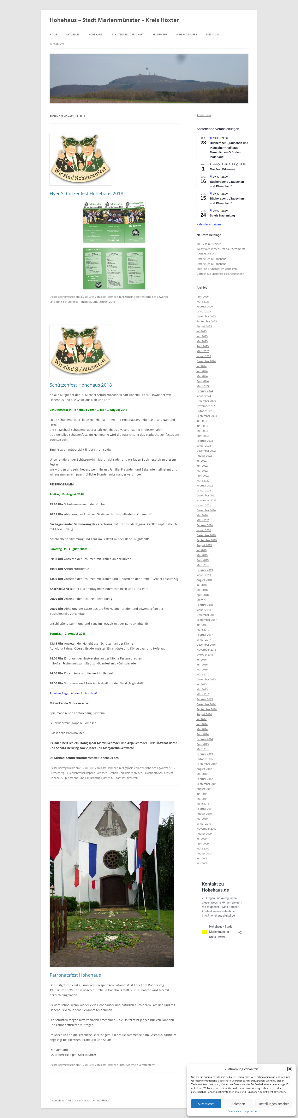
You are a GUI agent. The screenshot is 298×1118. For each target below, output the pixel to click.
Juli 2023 (202, 421)
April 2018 (203, 595)
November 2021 (206, 500)
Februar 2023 (205, 441)
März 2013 (203, 749)
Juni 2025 (202, 336)
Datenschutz (235, 1111)
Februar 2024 (205, 391)
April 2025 (203, 346)
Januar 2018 (204, 610)
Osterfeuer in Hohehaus (211, 259)
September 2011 (207, 784)
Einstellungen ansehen (274, 1104)
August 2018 (204, 580)
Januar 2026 (204, 311)
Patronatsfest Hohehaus (75, 975)
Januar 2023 (204, 446)
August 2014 (204, 714)
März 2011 (203, 804)
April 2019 (203, 560)
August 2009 (204, 833)
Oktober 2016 (205, 654)
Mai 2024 (202, 376)
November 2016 (206, 649)
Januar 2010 (204, 823)
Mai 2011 (202, 799)
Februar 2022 (205, 485)
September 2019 (207, 540)
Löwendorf (150, 773)
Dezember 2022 (206, 451)
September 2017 (207, 620)
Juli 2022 (202, 460)
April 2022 (203, 475)
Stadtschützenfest (126, 778)
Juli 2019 (202, 550)
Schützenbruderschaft (128, 34)
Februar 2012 (205, 779)
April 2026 (203, 296)
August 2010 (204, 814)
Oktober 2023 (205, 411)
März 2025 (203, 351)
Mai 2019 (202, 555)
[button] (290, 1069)
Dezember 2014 (206, 704)
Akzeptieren (206, 1104)
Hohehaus (95, 34)
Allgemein (127, 297)
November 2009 (206, 828)
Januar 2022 (204, 490)
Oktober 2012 (205, 759)
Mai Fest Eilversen (222, 169)
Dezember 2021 (206, 495)
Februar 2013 (205, 754)
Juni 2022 (202, 465)
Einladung (56, 302)
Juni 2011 (202, 794)
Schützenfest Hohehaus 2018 (81, 385)
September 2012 (207, 764)
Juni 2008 (202, 858)
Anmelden (204, 115)
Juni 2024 (202, 371)
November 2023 (206, 406)
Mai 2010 (202, 818)
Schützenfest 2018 (104, 302)
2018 (171, 768)
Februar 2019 (205, 570)
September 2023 (207, 416)
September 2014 (207, 709)
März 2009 (203, 848)
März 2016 (203, 674)
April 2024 (203, 381)
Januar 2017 (204, 639)
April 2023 (203, 436)
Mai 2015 (202, 689)
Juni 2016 (202, 664)
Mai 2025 (202, 341)
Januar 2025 (204, 356)
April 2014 (203, 734)
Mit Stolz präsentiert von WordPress (88, 1100)
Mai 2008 (202, 863)
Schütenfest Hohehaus (77, 302)
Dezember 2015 (206, 679)
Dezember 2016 (206, 644)
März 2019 (203, 565)
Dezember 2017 (206, 615)
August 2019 (204, 545)
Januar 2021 (204, 505)
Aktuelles (72, 34)
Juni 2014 (202, 724)
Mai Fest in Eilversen (209, 244)
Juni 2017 (202, 625)
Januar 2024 (204, 396)
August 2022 (204, 455)
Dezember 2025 (206, 316)
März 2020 (203, 520)
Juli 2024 (202, 366)
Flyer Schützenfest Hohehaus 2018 (86, 193)
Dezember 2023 (206, 401)
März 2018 (203, 600)
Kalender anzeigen (209, 224)
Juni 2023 (202, 426)
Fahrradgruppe (186, 34)
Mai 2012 (202, 774)
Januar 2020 (204, 530)
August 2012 (204, 769)
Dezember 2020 (206, 510)
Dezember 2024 (206, 361)
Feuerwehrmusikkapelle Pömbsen (86, 773)
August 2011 (204, 789)
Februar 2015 (205, 699)
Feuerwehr (160, 34)
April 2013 (203, 744)
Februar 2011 (205, 809)
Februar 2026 (205, 306)
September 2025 (207, 321)
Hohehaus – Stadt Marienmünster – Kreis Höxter (114, 20)
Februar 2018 (205, 605)
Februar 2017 (205, 634)
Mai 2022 (202, 470)
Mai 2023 (202, 431)
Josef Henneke (109, 297)
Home (53, 34)
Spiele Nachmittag (222, 215)
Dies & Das (213, 34)
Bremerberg (57, 773)
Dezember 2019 (206, 535)
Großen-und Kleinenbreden (125, 773)
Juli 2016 (202, 659)
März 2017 (203, 630)
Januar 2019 (204, 575)
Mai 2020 (202, 515)
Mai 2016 (202, 669)
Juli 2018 (202, 585)
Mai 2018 (202, 590)
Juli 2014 (202, 719)
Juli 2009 (202, 838)
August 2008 (204, 853)
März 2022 (203, 480)
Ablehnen (238, 1104)
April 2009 (203, 843)
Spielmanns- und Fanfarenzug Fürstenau (89, 778)
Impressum (250, 1111)
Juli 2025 (202, 331)
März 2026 (203, 301)
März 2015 (203, 694)
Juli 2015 (202, 684)
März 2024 (203, 386)
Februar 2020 (205, 525)
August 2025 (204, 326)
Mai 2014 (202, 729)
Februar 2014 (205, 739)
